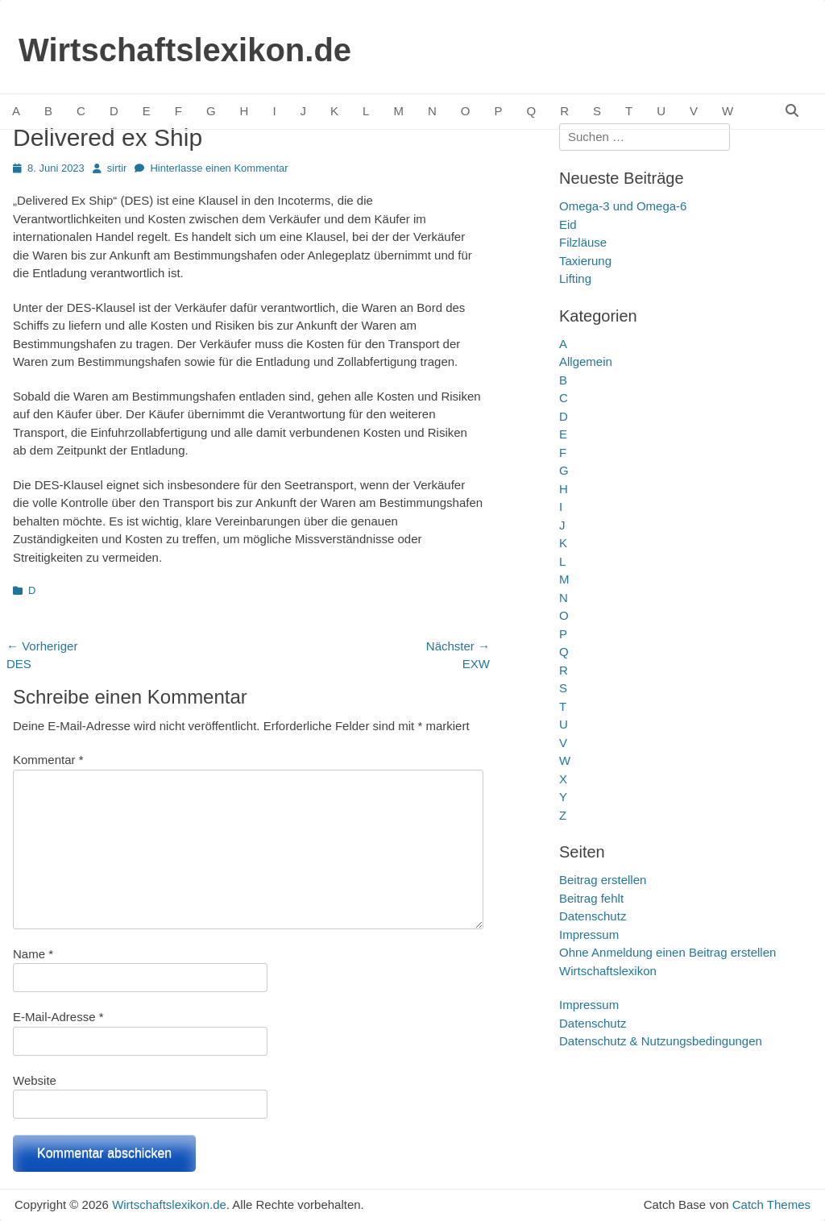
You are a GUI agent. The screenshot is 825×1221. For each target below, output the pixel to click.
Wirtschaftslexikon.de (185, 50)
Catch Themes (771, 1204)
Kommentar (48, 759)
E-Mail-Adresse (58, 1017)
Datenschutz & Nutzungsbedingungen (660, 1041)
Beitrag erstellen (602, 880)
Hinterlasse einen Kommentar (219, 168)
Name (33, 954)
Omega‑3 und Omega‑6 (622, 206)
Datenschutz (592, 916)
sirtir (117, 168)
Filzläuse (583, 242)
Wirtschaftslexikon (608, 971)
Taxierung (585, 261)
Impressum (589, 934)
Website (34, 1080)
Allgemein (585, 361)
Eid (568, 224)
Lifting (575, 278)
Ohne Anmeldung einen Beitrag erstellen (667, 952)
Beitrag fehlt (591, 898)
